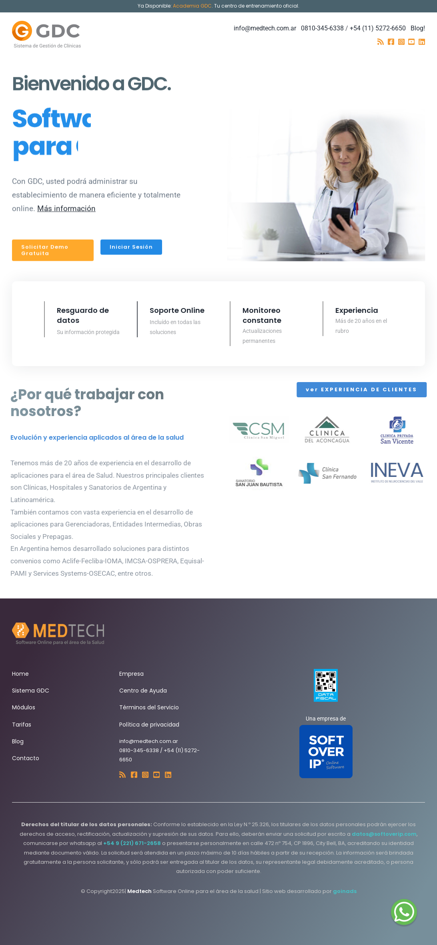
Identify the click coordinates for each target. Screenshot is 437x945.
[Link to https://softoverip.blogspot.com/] (380, 41)
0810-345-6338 (322, 28)
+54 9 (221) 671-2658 (132, 843)
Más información (66, 207)
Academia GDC (192, 5)
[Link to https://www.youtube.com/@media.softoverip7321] (411, 41)
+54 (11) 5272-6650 (378, 28)
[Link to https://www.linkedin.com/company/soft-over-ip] (422, 41)
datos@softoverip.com (384, 834)
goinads (345, 891)
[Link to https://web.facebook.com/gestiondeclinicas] (391, 41)
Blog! (418, 28)
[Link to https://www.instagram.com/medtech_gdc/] (401, 41)
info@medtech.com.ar (265, 28)
